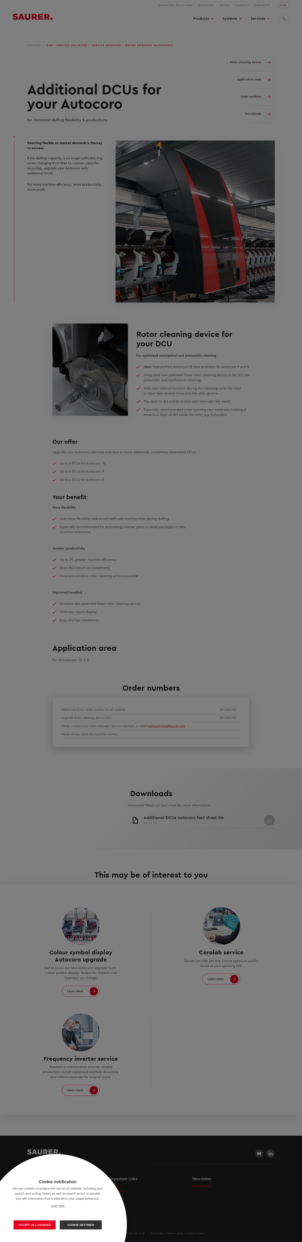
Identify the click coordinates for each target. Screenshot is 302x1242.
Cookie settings (80, 1224)
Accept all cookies (34, 1224)
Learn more (58, 1205)
